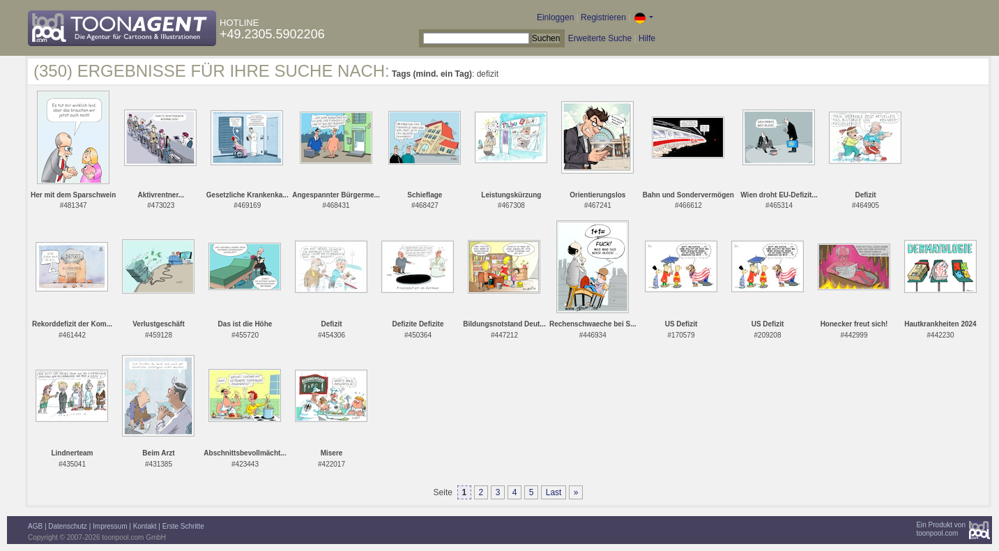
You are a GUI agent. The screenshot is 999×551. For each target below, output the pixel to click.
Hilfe (647, 38)
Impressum (110, 526)
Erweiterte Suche (600, 38)
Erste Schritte (183, 526)
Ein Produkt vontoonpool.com (941, 529)
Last (554, 492)
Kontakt (145, 526)
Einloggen (555, 17)
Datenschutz (67, 526)
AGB (35, 526)
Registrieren (603, 17)
